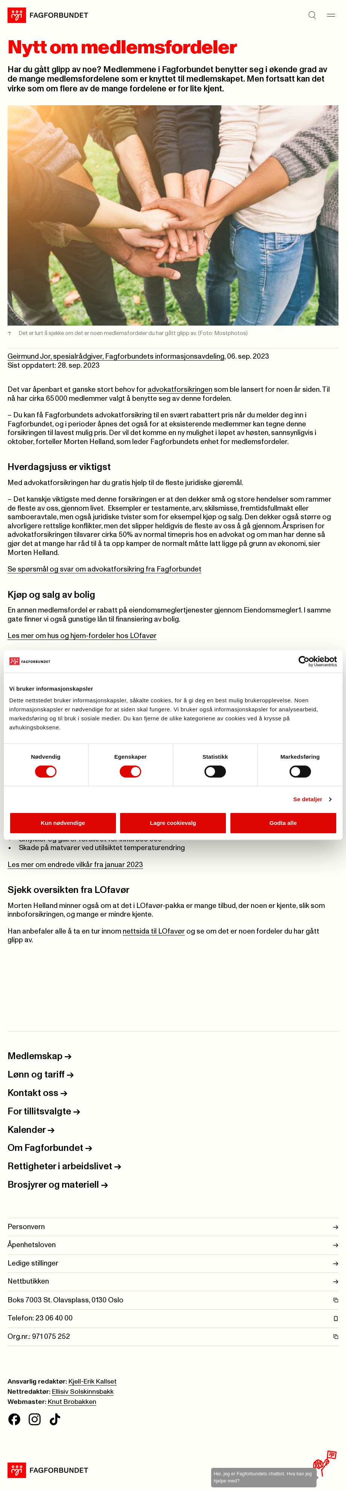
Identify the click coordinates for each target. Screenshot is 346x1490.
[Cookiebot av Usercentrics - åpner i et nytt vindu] (304, 661)
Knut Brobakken (72, 1402)
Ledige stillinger (173, 1263)
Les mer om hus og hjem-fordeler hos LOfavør (82, 636)
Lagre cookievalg (173, 823)
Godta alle (283, 823)
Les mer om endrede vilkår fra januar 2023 (75, 865)
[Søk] (312, 15)
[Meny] (330, 15)
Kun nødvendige (63, 823)
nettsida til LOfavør (154, 931)
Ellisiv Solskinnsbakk (83, 1391)
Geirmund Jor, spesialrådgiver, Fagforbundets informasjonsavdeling (116, 356)
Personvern (173, 1227)
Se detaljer (307, 799)
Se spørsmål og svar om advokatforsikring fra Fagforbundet (104, 569)
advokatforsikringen (180, 389)
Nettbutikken (173, 1281)
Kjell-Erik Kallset (93, 1381)
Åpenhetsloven (173, 1245)
